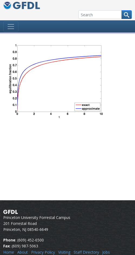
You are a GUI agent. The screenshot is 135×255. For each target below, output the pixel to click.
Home (8, 252)
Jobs (106, 252)
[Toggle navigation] (10, 26)
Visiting (64, 252)
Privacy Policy (43, 252)
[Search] (100, 14)
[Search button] (126, 14)
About (22, 252)
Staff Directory (86, 252)
